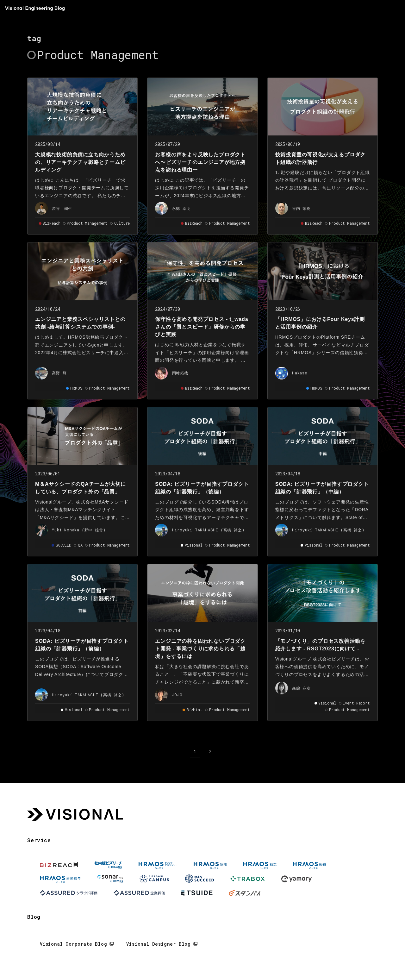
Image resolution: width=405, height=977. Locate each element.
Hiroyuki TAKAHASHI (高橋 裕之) (208, 529)
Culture (122, 223)
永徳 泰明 (181, 208)
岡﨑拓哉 (180, 372)
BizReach (51, 223)
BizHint (194, 709)
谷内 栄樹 (301, 208)
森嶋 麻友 (301, 688)
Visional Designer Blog (158, 944)
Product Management (87, 223)
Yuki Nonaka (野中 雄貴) (78, 529)
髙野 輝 (59, 372)
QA (80, 545)
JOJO (177, 694)
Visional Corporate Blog (73, 944)
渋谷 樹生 (62, 208)
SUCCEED (63, 545)
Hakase (299, 372)
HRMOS (76, 388)
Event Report (356, 702)
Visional (193, 545)
